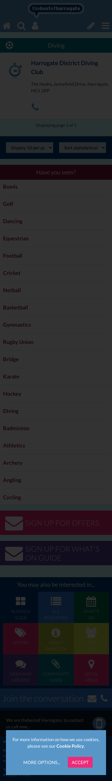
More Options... (41, 762)
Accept (80, 762)
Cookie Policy (70, 746)
